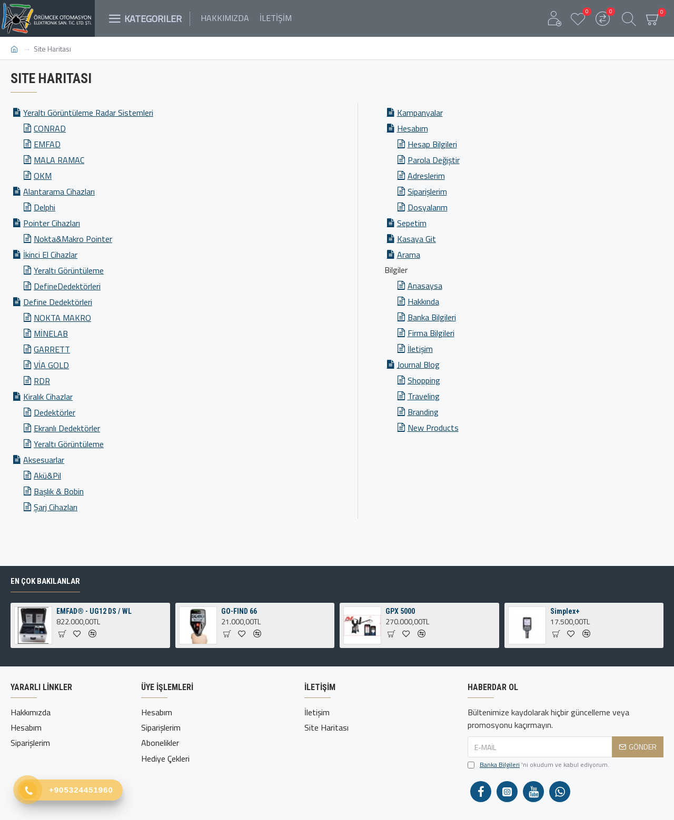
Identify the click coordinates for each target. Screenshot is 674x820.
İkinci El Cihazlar (50, 254)
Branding (423, 412)
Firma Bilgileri (431, 333)
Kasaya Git (416, 238)
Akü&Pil (47, 475)
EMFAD (47, 144)
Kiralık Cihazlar (48, 396)
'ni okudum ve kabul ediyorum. (538, 765)
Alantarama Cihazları (59, 191)
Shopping (424, 380)
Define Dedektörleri (57, 302)
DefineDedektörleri (67, 286)
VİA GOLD (51, 365)
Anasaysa (425, 285)
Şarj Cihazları (55, 507)
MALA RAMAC (59, 160)
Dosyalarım (428, 207)
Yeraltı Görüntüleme (69, 270)
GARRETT (52, 349)
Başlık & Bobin (59, 491)
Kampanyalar (420, 112)
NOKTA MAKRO (62, 317)
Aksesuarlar (43, 459)
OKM (43, 175)
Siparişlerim (427, 191)
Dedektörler (54, 412)
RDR (42, 380)
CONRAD (50, 128)
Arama (408, 254)
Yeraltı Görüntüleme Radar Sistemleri (88, 112)
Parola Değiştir (434, 160)
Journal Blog (418, 364)
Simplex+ (565, 611)
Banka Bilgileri (432, 317)
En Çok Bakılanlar (45, 581)
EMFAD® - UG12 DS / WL (94, 611)
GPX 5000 (400, 611)
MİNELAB (51, 333)
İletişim (420, 348)
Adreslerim (426, 175)
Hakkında (423, 301)
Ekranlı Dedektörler (67, 428)
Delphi (44, 207)
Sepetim (412, 223)
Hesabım (412, 128)
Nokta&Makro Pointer (73, 238)
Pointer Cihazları (51, 223)
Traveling (424, 396)
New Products (433, 427)
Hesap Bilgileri (432, 144)
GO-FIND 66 (239, 611)
